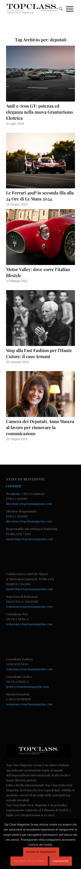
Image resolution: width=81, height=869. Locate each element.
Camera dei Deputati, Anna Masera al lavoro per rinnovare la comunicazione (40, 427)
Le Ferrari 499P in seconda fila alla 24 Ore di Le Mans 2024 (40, 196)
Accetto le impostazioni (41, 851)
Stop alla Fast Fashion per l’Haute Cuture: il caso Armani (39, 353)
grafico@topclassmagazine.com (27, 687)
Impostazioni (61, 861)
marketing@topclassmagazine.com (29, 539)
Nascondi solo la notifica (29, 861)
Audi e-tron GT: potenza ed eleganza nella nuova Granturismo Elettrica (39, 112)
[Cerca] (60, 8)
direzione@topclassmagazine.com (29, 504)
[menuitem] (60, 8)
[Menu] (69, 8)
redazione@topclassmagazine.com (29, 606)
